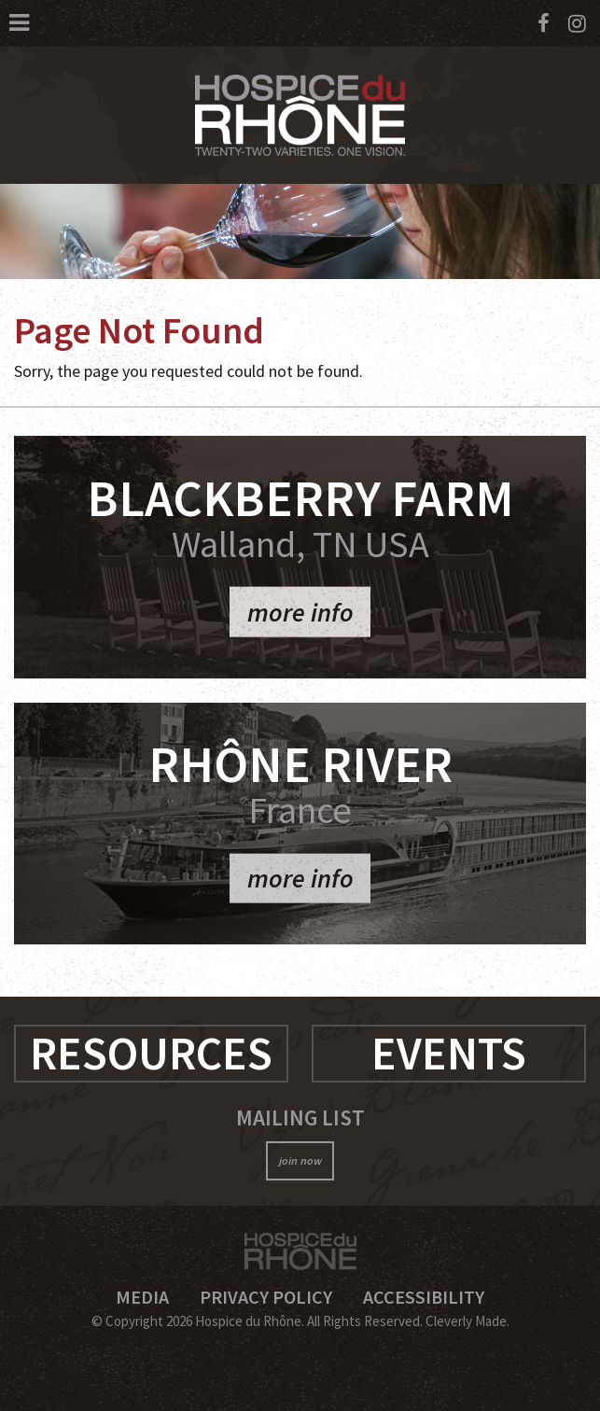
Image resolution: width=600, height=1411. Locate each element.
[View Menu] (19, 23)
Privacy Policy (266, 1296)
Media (142, 1296)
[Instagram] (577, 23)
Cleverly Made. (467, 1321)
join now (300, 1160)
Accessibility (423, 1296)
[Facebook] (543, 23)
